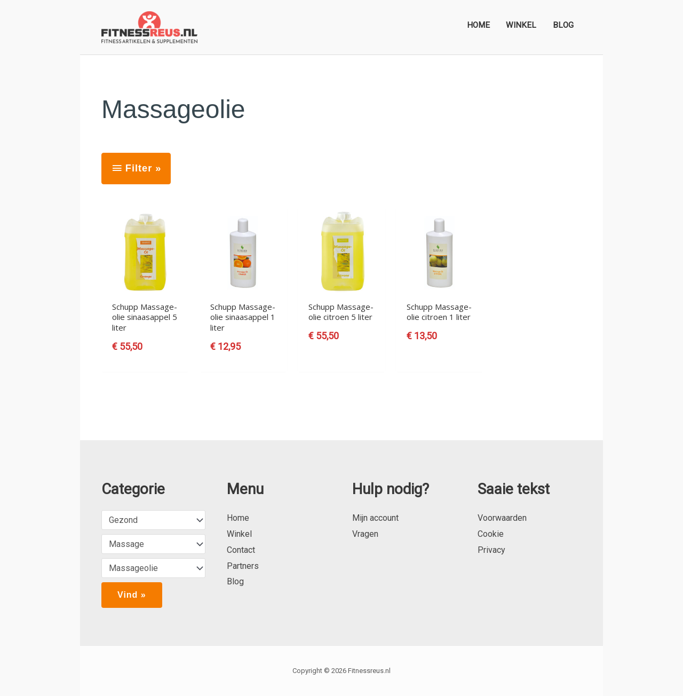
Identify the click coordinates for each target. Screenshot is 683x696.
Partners (243, 566)
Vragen (365, 534)
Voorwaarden (502, 518)
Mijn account (375, 518)
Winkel (239, 534)
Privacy (491, 550)
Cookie (491, 534)
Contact (241, 550)
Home (238, 518)
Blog (235, 581)
